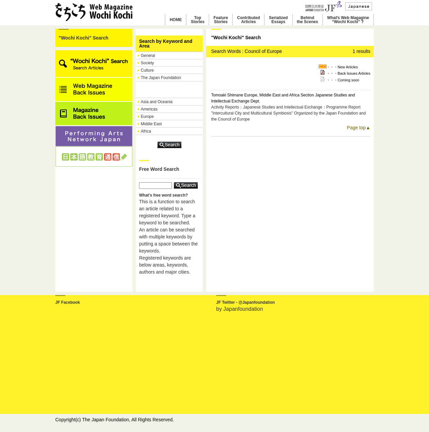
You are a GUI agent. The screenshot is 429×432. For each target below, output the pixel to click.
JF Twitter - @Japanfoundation (245, 302)
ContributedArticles (248, 19)
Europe (147, 116)
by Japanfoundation (239, 309)
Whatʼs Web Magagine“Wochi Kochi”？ (348, 19)
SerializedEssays (278, 19)
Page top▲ (358, 127)
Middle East (151, 124)
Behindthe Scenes (307, 19)
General (148, 55)
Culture (147, 70)
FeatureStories (220, 19)
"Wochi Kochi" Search (83, 38)
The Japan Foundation (161, 77)
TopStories (197, 19)
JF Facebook (67, 302)
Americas (149, 109)
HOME (176, 19)
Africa (146, 131)
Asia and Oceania (157, 101)
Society (147, 63)
